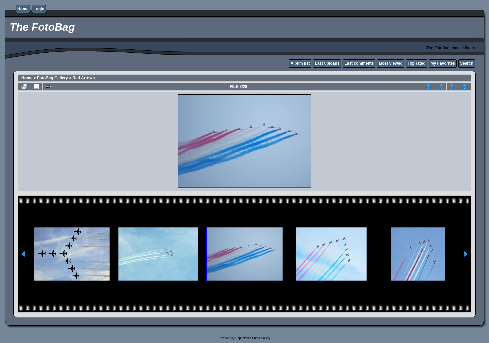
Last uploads (327, 63)
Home (22, 9)
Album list (300, 63)
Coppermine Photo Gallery (252, 338)
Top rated (417, 63)
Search (466, 63)
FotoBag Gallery (52, 78)
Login (38, 9)
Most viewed (390, 63)
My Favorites (443, 63)
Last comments (359, 63)
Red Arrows (83, 78)
